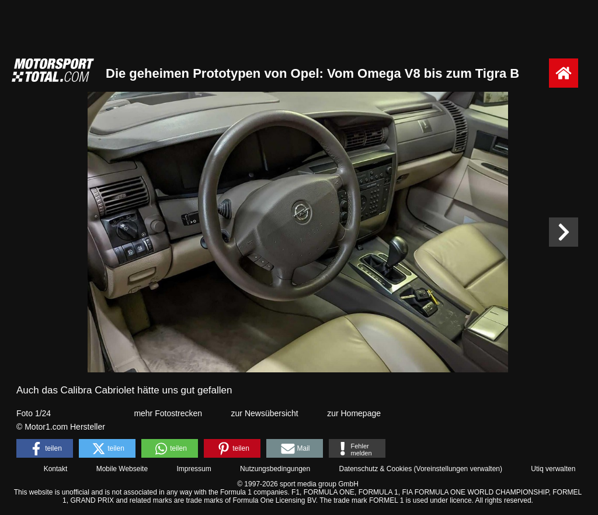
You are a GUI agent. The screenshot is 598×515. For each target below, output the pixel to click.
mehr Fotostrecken (168, 413)
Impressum (193, 469)
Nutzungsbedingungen (275, 469)
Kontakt (56, 469)
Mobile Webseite (122, 469)
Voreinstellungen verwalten (458, 469)
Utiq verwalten (553, 469)
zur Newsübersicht (264, 413)
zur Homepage (354, 413)
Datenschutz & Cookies (375, 469)
